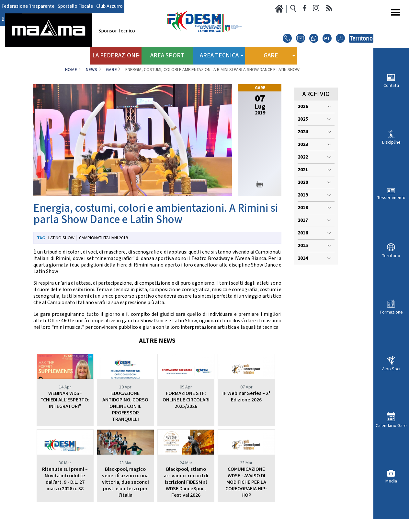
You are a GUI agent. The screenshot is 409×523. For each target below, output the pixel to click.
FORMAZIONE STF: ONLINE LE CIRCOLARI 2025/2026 (186, 400)
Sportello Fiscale (71, 6)
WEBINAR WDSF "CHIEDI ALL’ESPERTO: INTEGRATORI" (65, 400)
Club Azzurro (103, 6)
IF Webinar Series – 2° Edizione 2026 (246, 396)
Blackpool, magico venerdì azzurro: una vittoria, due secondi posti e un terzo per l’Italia (125, 482)
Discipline (391, 142)
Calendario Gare (391, 425)
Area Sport (167, 55)
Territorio (391, 255)
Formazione (391, 312)
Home (71, 70)
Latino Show (61, 238)
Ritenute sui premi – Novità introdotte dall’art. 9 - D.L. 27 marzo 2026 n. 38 (65, 479)
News (91, 70)
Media (391, 481)
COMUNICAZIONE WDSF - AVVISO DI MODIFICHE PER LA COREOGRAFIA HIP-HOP (246, 482)
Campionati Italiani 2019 (103, 238)
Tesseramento (391, 197)
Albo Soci (391, 369)
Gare (111, 70)
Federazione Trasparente (27, 6)
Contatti (391, 85)
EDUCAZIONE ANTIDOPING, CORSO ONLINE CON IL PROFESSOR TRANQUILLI (125, 406)
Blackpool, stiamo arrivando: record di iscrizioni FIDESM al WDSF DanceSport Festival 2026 (186, 482)
